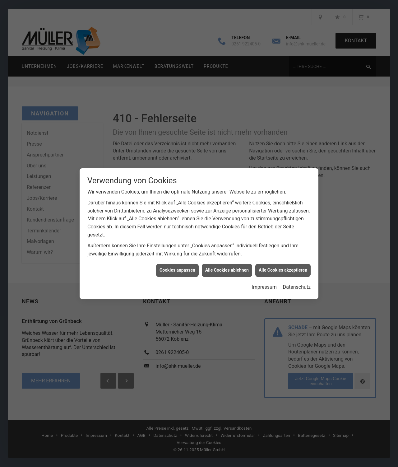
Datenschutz (297, 280)
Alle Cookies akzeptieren (283, 263)
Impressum (264, 280)
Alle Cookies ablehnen (227, 263)
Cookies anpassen (177, 263)
